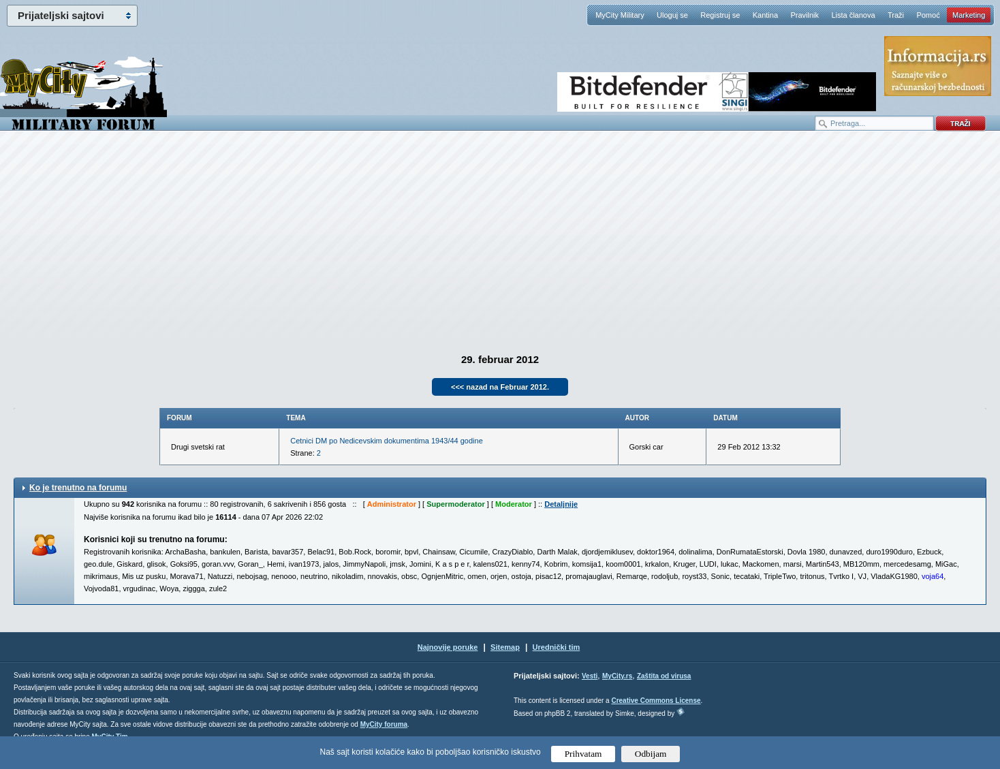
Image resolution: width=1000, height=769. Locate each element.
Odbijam (651, 754)
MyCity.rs (617, 676)
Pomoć (927, 15)
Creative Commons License (655, 700)
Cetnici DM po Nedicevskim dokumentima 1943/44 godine (386, 441)
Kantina (765, 15)
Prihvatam (583, 754)
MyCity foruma (383, 724)
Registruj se (720, 15)
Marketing (968, 15)
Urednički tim (556, 647)
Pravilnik (804, 15)
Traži (896, 15)
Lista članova (853, 15)
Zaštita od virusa (664, 676)
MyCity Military (619, 15)
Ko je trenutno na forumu (78, 487)
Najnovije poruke (448, 647)
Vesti (589, 676)
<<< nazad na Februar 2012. (500, 387)
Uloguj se (672, 15)
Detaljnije (561, 504)
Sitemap (505, 647)
